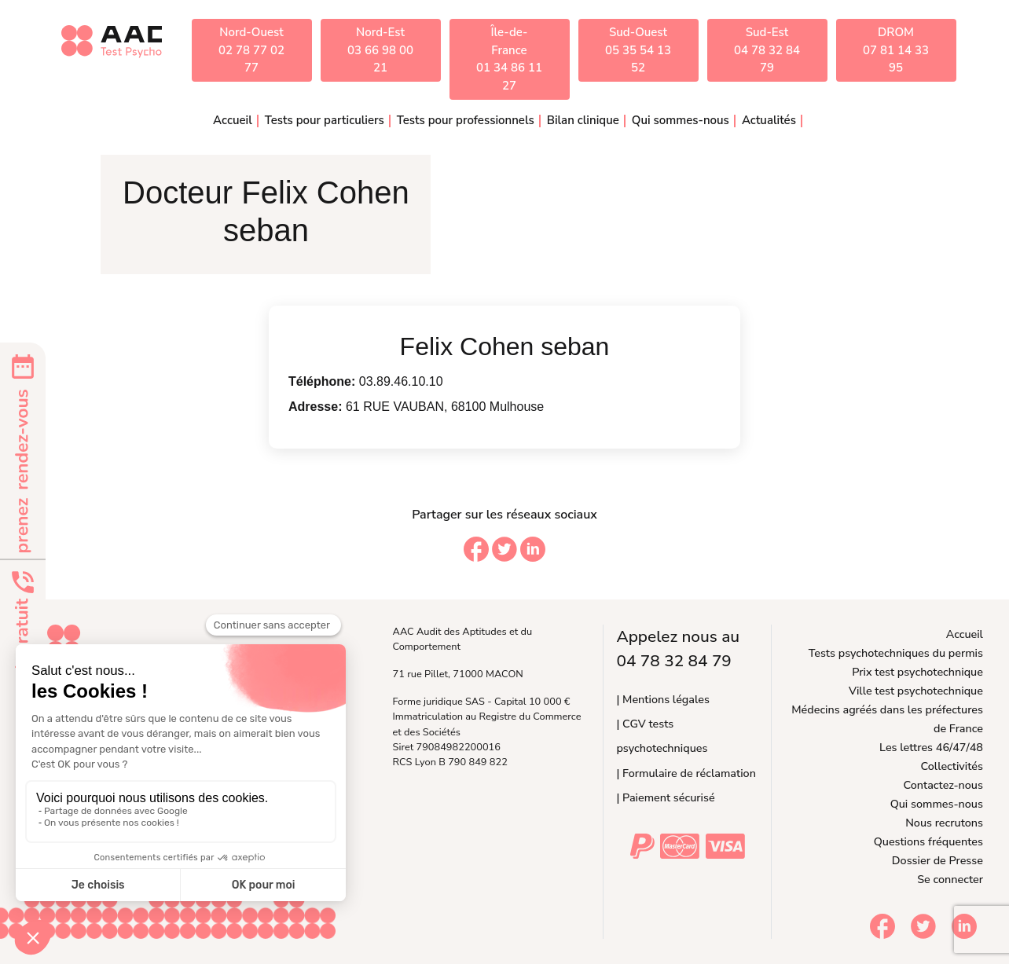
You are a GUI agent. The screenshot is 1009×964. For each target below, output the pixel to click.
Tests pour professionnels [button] (465, 120)
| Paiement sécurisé (665, 797)
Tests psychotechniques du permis (896, 653)
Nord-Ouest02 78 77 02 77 (251, 49)
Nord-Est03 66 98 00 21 (380, 49)
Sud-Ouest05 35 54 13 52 (638, 49)
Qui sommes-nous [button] (680, 120)
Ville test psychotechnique (916, 690)
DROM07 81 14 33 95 (896, 49)
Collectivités (952, 766)
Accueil (232, 120)
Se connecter (950, 879)
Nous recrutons (944, 822)
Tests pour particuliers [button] (324, 120)
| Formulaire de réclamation (685, 773)
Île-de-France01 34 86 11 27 (509, 58)
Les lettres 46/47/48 (931, 747)
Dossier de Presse (937, 860)
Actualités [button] (769, 120)
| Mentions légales (662, 699)
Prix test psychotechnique (917, 672)
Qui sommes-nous (936, 804)
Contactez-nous (943, 785)
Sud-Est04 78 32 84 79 (767, 49)
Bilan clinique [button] (583, 120)
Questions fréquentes (928, 841)
